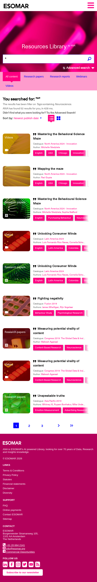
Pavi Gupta (46, 177)
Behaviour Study (43, 312)
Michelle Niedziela (50, 147)
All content (12, 76)
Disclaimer (8, 488)
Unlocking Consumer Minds (57, 234)
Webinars (81, 76)
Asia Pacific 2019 (52, 400)
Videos (10, 85)
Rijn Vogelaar (66, 307)
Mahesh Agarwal (49, 341)
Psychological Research (70, 312)
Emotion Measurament (47, 410)
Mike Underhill (79, 404)
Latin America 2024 (54, 238)
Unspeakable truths (51, 396)
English (39, 153)
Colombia (73, 248)
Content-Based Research (48, 347)
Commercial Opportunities (19, 552)
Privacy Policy (10, 475)
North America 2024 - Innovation (60, 143)
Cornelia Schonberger (80, 242)
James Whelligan (50, 307)
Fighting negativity (50, 298)
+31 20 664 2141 (14, 545)
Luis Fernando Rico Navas (55, 242)
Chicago (62, 153)
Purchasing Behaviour (59, 217)
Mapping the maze (50, 169)
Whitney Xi (47, 404)
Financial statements (14, 483)
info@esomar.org (14, 548)
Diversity (7, 492)
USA (50, 153)
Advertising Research (76, 410)
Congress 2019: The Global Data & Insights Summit (70, 338)
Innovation (78, 153)
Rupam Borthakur (62, 404)
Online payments (12, 510)
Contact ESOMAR (13, 514)
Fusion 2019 (50, 303)
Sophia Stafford (69, 212)
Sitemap (7, 519)
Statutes (7, 479)
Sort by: (8, 118)
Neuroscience (84, 217)
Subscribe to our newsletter (22, 572)
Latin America (55, 248)
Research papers (34, 76)
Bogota (87, 248)
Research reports (60, 76)
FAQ (5, 505)
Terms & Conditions (13, 470)
